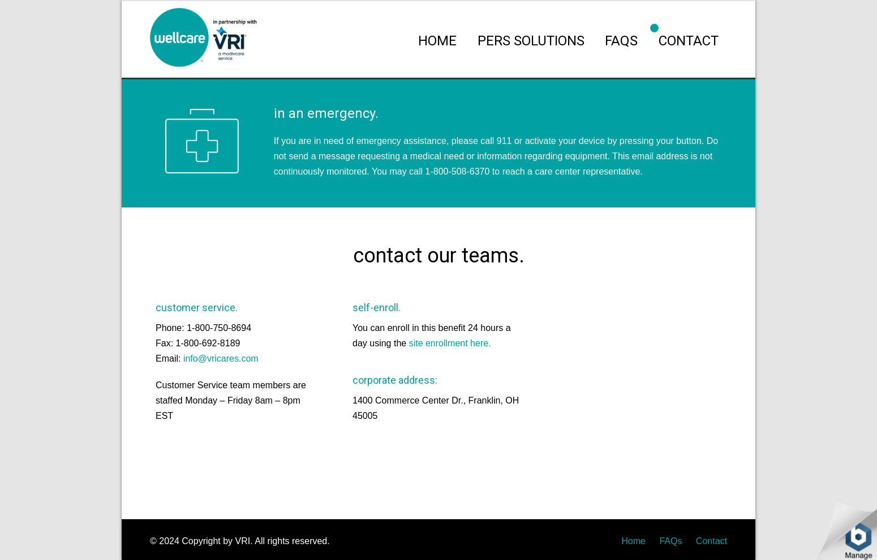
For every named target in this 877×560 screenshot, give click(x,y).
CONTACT (689, 41)
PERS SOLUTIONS (531, 41)
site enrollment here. (450, 343)
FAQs (621, 41)
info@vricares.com (221, 358)
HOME (437, 41)
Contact (711, 541)
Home (633, 541)
